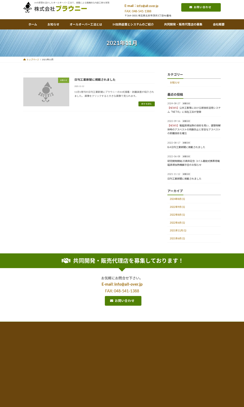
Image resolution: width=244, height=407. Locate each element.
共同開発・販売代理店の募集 (181, 363)
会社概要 (34, 375)
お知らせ (175, 83)
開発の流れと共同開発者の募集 (182, 373)
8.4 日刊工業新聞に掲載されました (188, 147)
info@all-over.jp (148, 6)
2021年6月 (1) (178, 244)
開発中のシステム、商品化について (134, 373)
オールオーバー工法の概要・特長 (76, 368)
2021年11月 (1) (179, 235)
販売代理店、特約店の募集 (180, 378)
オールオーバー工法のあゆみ (74, 378)
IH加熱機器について (126, 368)
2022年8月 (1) (178, 217)
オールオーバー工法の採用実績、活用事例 (80, 373)
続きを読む (146, 104)
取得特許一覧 (67, 382)
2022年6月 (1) (178, 226)
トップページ (36, 363)
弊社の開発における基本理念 (181, 368)
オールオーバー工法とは (71, 363)
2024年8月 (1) (178, 200)
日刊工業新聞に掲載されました (96, 79)
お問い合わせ (198, 7)
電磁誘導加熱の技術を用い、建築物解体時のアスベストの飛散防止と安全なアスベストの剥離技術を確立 (193, 130)
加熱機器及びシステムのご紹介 (132, 363)
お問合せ (34, 382)
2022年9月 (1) (178, 209)
